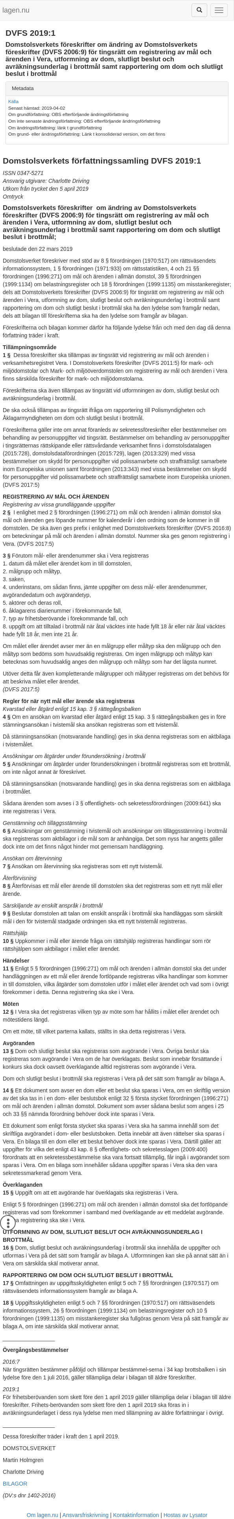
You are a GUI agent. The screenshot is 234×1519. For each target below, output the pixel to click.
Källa (13, 101)
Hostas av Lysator (186, 1515)
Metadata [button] (23, 88)
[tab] (117, 89)
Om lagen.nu (42, 1515)
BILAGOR (15, 1483)
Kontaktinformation (136, 1515)
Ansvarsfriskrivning (86, 1515)
